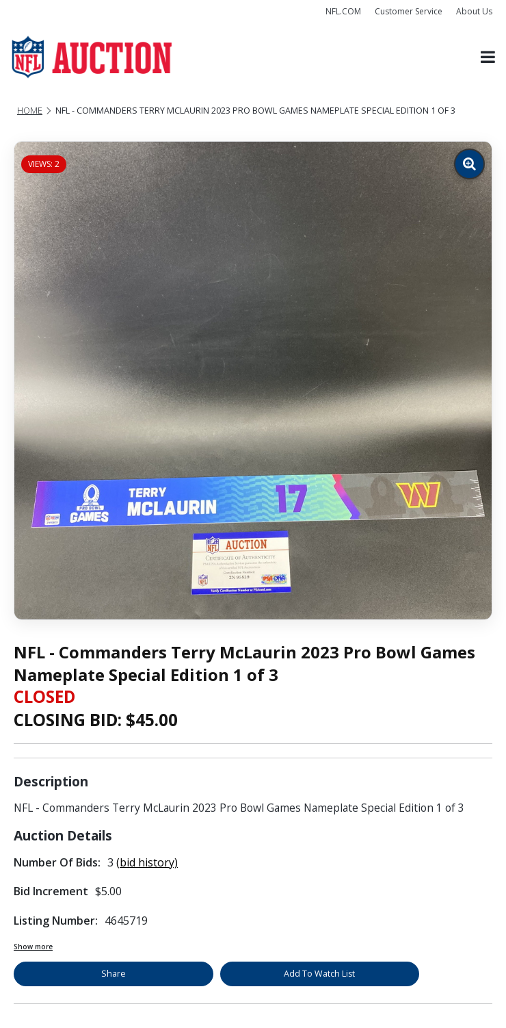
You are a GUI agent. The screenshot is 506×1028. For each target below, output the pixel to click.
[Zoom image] (469, 164)
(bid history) (147, 862)
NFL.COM (343, 11)
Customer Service (408, 11)
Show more (33, 946)
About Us (474, 11)
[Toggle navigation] (488, 57)
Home (29, 110)
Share (113, 973)
